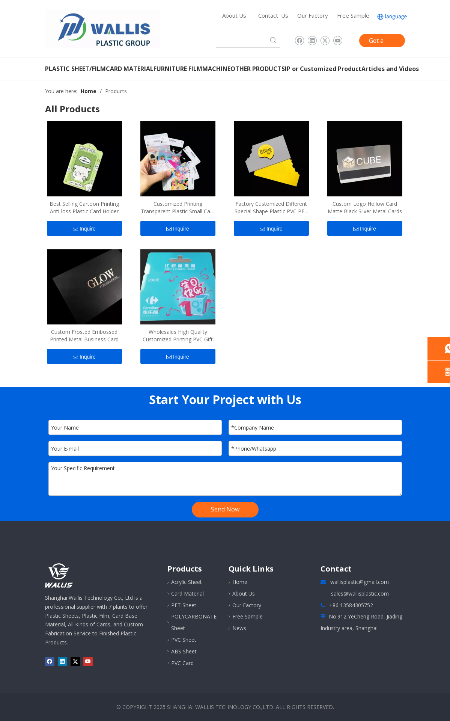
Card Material (187, 593)
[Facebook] (299, 40)
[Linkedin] (312, 40)
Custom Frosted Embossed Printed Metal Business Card (84, 335)
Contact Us (273, 15)
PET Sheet (183, 605)
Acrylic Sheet (186, 581)
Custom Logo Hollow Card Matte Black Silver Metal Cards (365, 207)
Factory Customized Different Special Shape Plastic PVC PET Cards (271, 207)
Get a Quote (378, 41)
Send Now (225, 509)
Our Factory (312, 15)
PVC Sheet (183, 639)
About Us (234, 15)
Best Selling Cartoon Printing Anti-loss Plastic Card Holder (84, 207)
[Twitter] (325, 40)
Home (239, 581)
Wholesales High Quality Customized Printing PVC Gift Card (178, 335)
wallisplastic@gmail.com (359, 581)
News (239, 628)
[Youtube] (337, 40)
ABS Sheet (184, 651)
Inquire (84, 229)
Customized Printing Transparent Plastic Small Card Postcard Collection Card (178, 207)
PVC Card (182, 663)
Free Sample (353, 15)
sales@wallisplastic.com (360, 593)
